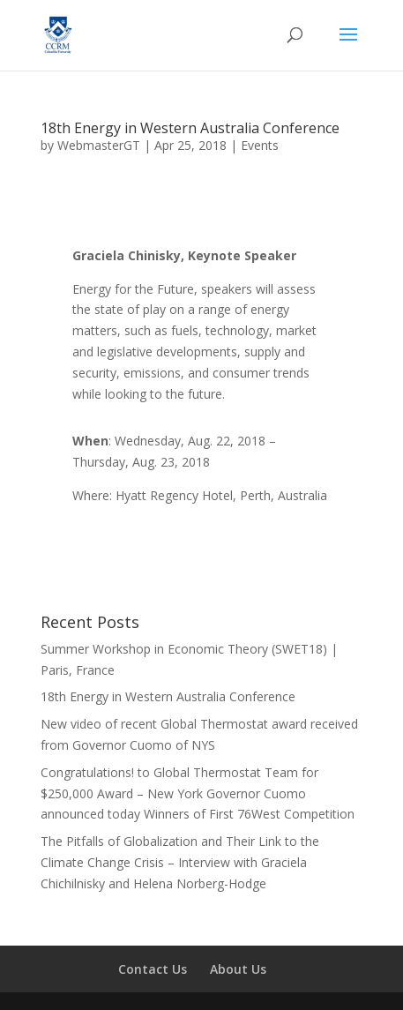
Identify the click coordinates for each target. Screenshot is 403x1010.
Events (260, 145)
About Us (238, 969)
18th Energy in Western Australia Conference (190, 128)
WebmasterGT (98, 145)
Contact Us (152, 969)
